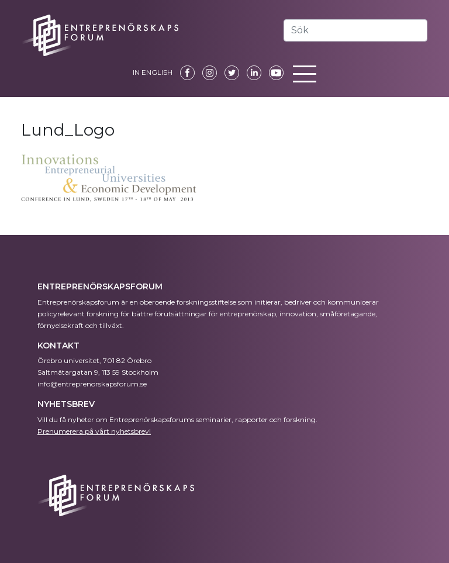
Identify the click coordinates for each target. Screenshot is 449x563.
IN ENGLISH (152, 72)
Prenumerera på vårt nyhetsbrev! (94, 431)
